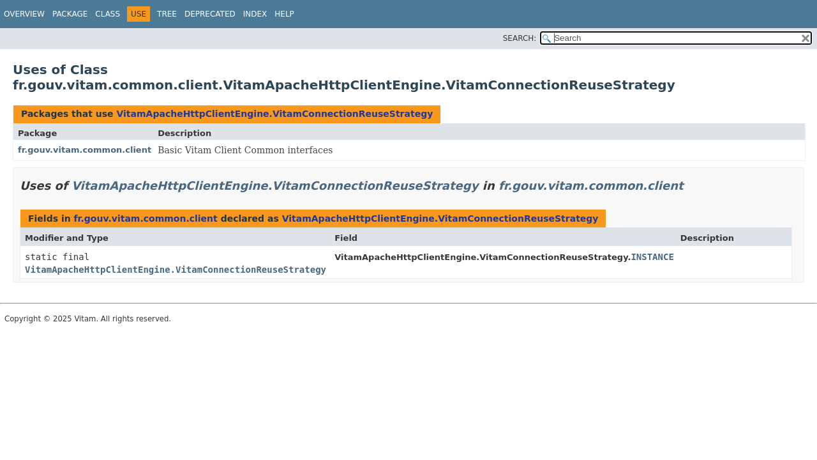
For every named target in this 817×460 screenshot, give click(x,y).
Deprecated (210, 14)
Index (255, 14)
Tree (167, 14)
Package (69, 14)
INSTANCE (652, 257)
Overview (24, 14)
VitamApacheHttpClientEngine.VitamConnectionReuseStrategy (274, 114)
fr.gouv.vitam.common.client (84, 150)
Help (284, 14)
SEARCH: (520, 38)
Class (107, 14)
